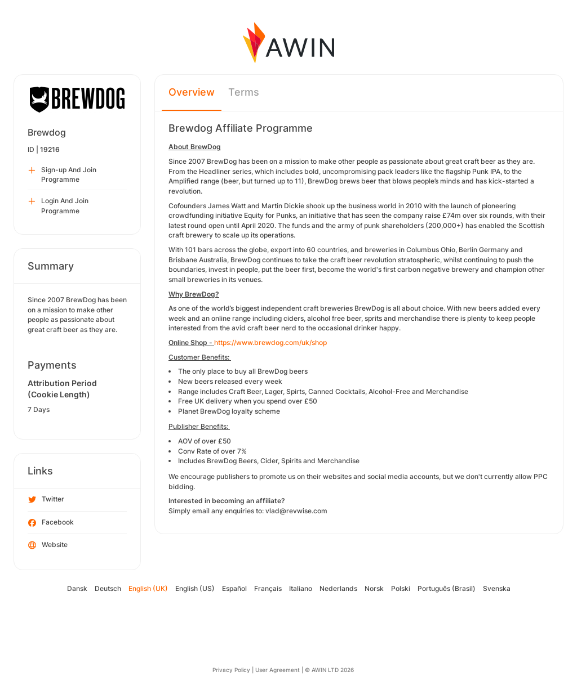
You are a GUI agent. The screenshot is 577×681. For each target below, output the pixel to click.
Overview (191, 92)
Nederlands (338, 588)
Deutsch (108, 588)
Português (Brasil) (447, 588)
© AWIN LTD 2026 (329, 669)
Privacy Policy (231, 669)
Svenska (497, 588)
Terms (243, 92)
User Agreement (277, 669)
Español (234, 588)
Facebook (51, 522)
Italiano (300, 588)
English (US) (195, 588)
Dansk (77, 588)
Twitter (46, 499)
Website (48, 545)
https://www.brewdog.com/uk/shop (270, 342)
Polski (400, 588)
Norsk (374, 588)
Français (268, 588)
